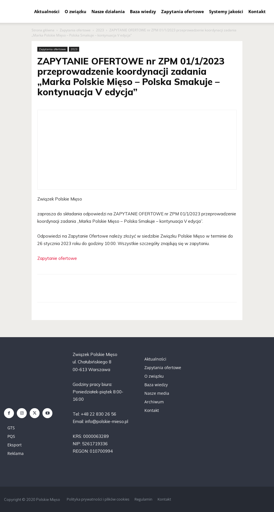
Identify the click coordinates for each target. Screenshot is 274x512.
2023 (100, 30)
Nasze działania (108, 11)
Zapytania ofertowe (182, 11)
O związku (75, 11)
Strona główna (43, 30)
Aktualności (47, 11)
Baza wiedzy (143, 11)
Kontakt (257, 11)
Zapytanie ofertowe (57, 258)
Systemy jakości (226, 11)
